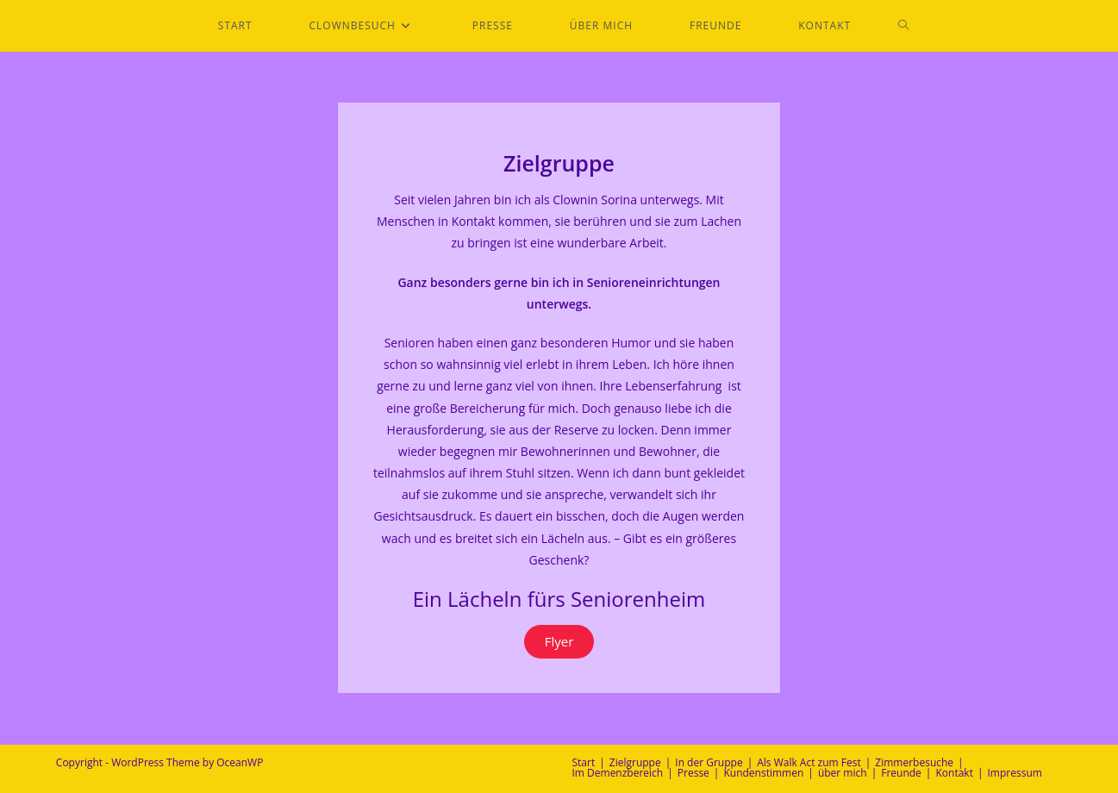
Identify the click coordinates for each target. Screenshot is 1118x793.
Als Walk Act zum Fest (809, 762)
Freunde (901, 772)
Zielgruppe (635, 762)
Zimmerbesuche (914, 762)
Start (584, 762)
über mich (842, 772)
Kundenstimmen (763, 772)
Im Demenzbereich (618, 772)
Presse (693, 772)
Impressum (1015, 772)
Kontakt (953, 772)
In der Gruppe (708, 762)
